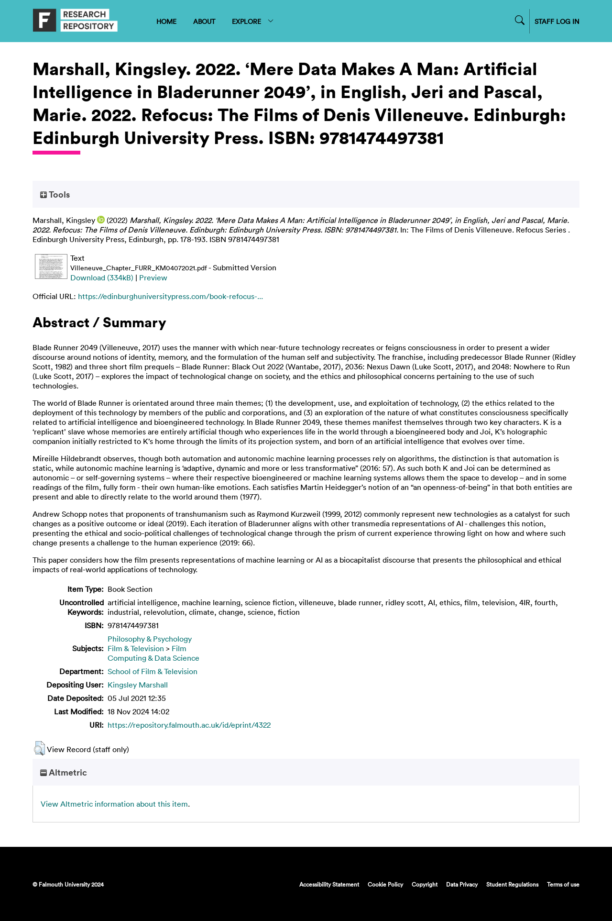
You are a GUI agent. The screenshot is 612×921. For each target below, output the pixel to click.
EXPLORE (253, 21)
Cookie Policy (385, 884)
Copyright (424, 884)
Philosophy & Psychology (150, 639)
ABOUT (204, 21)
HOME (166, 21)
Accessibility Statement (329, 884)
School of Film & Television (152, 671)
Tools (55, 194)
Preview (153, 277)
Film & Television (136, 648)
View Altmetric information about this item (114, 804)
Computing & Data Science (153, 658)
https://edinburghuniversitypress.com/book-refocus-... (170, 296)
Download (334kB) (101, 277)
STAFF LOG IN (557, 21)
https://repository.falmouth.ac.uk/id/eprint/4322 (189, 725)
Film (179, 648)
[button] (39, 748)
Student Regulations (512, 884)
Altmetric (63, 772)
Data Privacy (462, 884)
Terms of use (563, 884)
